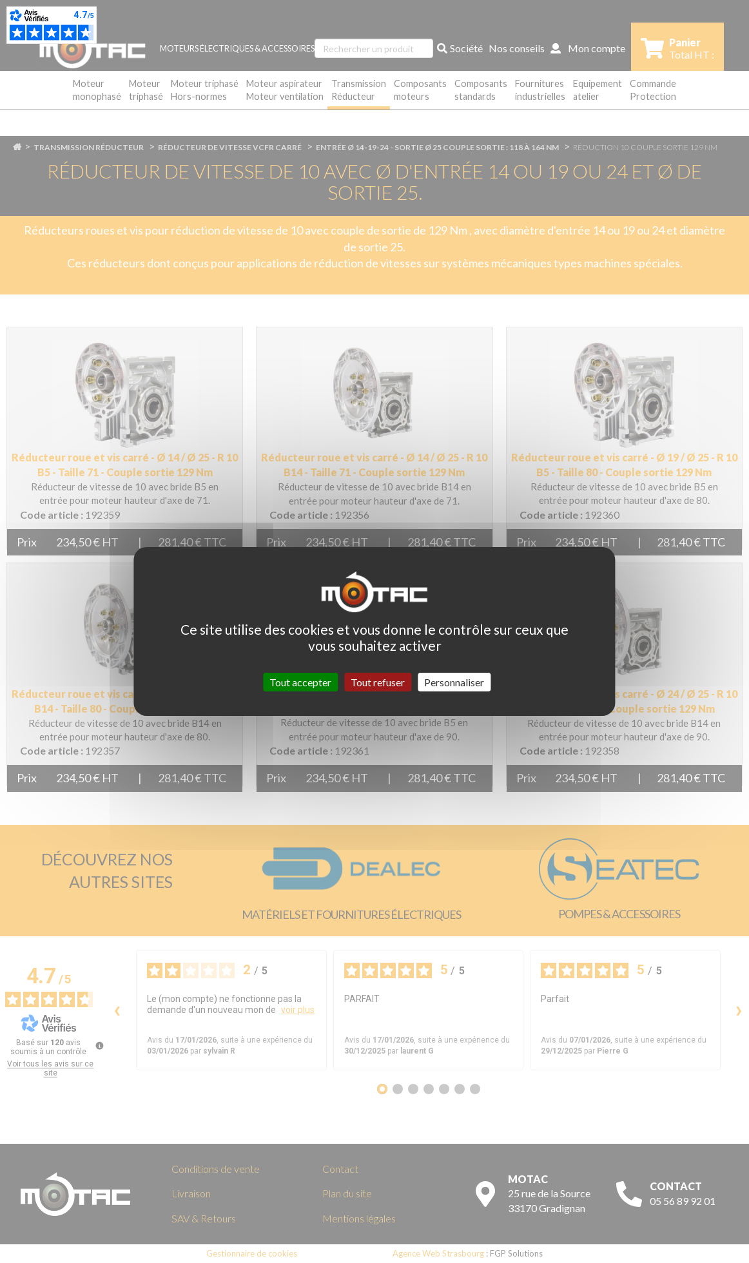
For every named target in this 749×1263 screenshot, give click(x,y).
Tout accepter (300, 682)
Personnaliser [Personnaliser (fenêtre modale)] (454, 682)
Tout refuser (378, 682)
